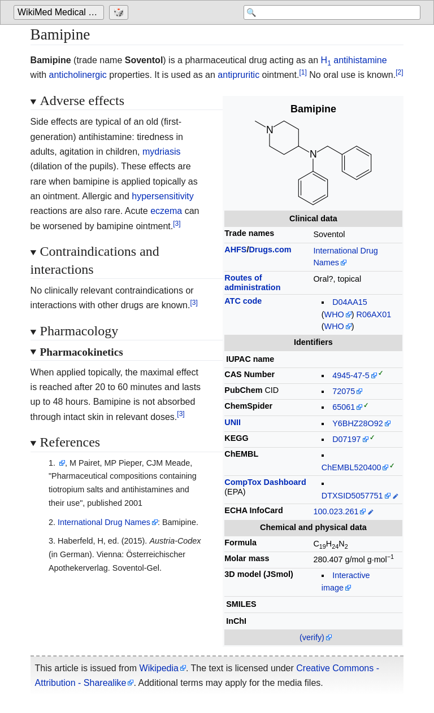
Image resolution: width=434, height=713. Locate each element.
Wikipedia (159, 668)
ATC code (243, 300)
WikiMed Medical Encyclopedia (61, 12)
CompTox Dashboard (265, 482)
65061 (343, 407)
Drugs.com (270, 249)
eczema (166, 211)
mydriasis (161, 151)
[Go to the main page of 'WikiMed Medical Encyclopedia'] (60, 12)
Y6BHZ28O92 (357, 423)
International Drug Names (104, 522)
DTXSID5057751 (352, 495)
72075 (343, 391)
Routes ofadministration (252, 282)
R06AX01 (374, 314)
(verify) (312, 637)
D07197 (346, 439)
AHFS (235, 249)
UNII (232, 422)
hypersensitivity (162, 196)
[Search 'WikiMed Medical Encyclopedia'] (330, 12)
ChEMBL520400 (351, 467)
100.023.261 (335, 511)
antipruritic (238, 75)
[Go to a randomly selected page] (120, 12)
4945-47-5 (351, 375)
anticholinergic (78, 75)
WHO (334, 314)
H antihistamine (354, 60)
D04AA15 (349, 302)
